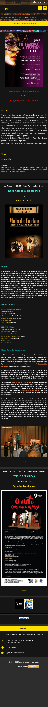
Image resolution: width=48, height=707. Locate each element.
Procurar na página (40, 8)
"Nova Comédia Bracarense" (22, 383)
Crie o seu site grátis (22, 666)
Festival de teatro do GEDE (20, 18)
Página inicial (5, 18)
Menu (45, 8)
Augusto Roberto (7, 159)
